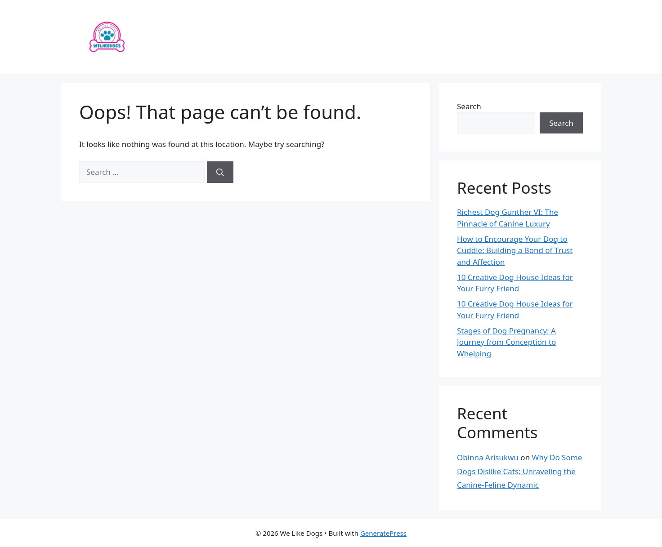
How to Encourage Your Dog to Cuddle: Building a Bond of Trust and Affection (515, 250)
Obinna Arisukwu (488, 457)
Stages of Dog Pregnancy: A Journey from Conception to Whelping (506, 342)
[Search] (220, 172)
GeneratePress (383, 533)
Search (469, 106)
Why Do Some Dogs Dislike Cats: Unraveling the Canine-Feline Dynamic (519, 471)
